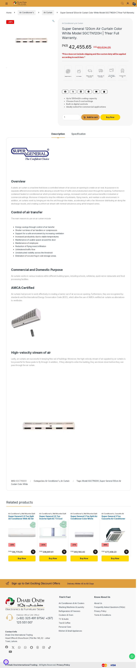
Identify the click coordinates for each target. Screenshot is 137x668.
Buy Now (110, 117)
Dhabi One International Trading (22, 665)
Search (122, 3)
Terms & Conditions (102, 615)
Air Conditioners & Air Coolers (71, 603)
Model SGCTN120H (90, 481)
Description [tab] (58, 134)
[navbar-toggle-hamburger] (7, 3)
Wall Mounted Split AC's (84, 514)
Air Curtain (48, 12)
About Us (98, 603)
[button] (53, 21)
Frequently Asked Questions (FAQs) (109, 607)
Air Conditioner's (26, 12)
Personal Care (65, 627)
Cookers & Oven (66, 615)
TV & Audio (64, 619)
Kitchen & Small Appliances (70, 631)
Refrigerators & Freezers (69, 611)
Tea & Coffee (64, 623)
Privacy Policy (100, 611)
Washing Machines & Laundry (71, 607)
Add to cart (92, 117)
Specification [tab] (78, 134)
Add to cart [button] (33, 552)
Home (8, 12)
